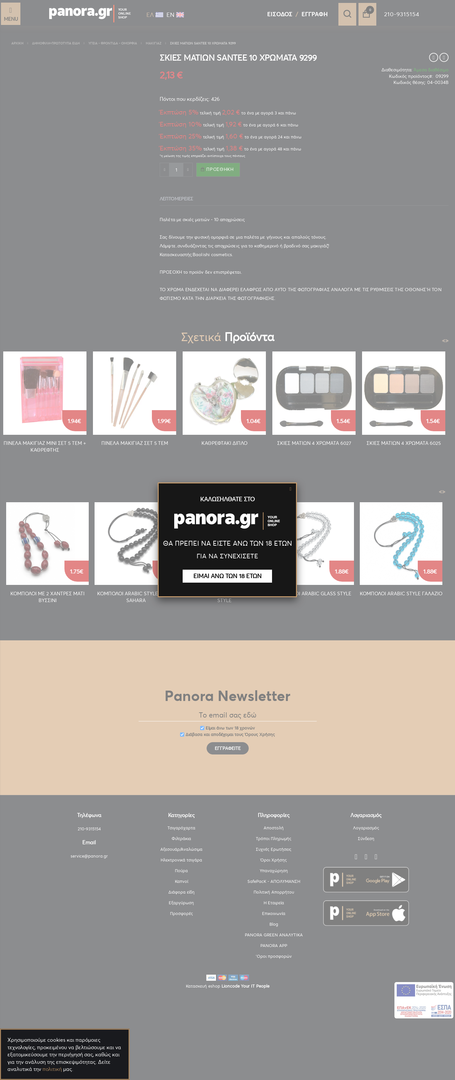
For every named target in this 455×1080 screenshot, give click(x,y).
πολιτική (52, 1069)
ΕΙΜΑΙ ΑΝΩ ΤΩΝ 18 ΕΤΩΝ (227, 576)
